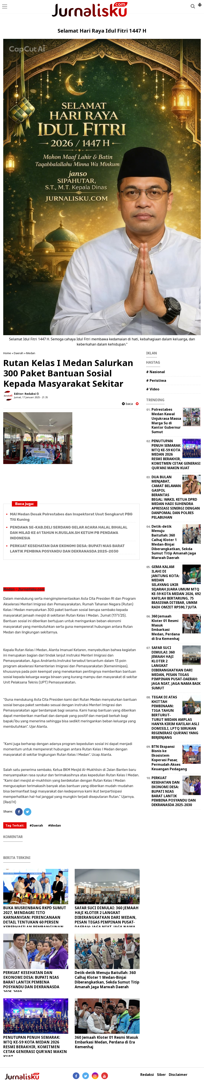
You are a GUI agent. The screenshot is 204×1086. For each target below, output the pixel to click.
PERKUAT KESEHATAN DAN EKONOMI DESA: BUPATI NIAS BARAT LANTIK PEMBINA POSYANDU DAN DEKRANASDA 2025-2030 (31, 982)
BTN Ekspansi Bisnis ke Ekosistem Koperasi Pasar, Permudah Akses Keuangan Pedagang (169, 757)
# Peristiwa (156, 380)
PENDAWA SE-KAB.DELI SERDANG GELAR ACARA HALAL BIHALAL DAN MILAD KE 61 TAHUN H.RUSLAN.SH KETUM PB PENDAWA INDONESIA (68, 532)
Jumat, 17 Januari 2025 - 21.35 (31, 397)
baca (127, 404)
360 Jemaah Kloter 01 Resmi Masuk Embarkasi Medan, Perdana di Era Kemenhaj (106, 1042)
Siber (161, 1074)
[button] (200, 3)
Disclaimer (178, 1074)
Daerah (18, 353)
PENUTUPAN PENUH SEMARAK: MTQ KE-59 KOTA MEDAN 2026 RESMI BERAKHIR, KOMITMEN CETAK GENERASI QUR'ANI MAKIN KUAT (35, 1047)
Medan (30, 353)
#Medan (54, 825)
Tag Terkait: (14, 825)
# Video (152, 389)
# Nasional (155, 371)
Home (7, 353)
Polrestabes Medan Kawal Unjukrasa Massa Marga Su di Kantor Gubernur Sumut (166, 420)
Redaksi (147, 1074)
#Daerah (36, 825)
